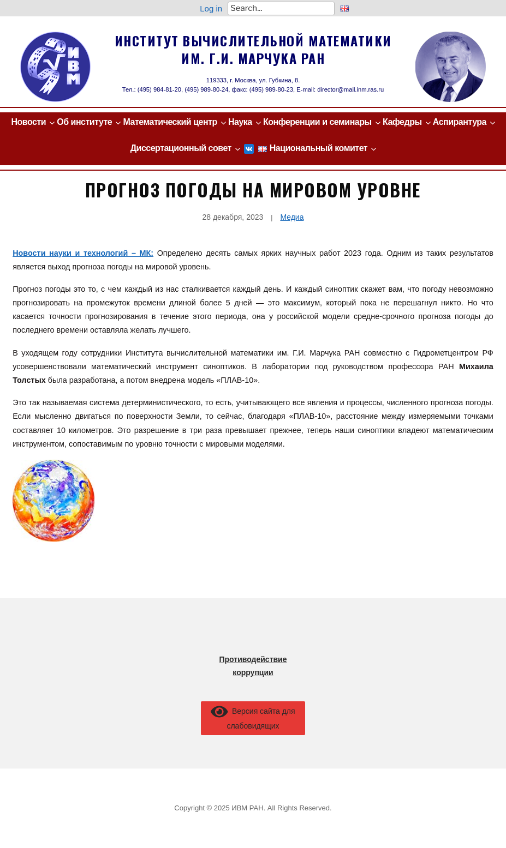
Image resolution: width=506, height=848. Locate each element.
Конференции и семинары (317, 122)
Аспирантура (459, 122)
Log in (211, 8)
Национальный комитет (318, 148)
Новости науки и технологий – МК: (83, 253)
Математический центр (170, 122)
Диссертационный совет (180, 148)
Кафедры (402, 122)
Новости (28, 122)
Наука (240, 122)
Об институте (84, 122)
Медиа (291, 217)
